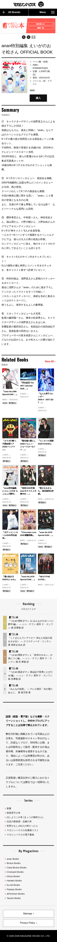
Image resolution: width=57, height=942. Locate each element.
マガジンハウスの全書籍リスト (23, 830)
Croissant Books (15, 872)
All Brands (11, 12)
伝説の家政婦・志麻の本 (19, 821)
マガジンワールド (28, 4)
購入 (38, 98)
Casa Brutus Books (16, 867)
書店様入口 (45, 24)
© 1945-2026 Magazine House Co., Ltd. (28, 936)
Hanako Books (14, 880)
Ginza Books (13, 876)
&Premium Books (15, 893)
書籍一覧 (45, 28)
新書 (9, 808)
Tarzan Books (14, 898)
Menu (47, 12)
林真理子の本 (13, 812)
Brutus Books (13, 863)
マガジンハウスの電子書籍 (20, 834)
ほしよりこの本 (25, 817)
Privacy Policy (27, 923)
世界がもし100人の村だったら (22, 826)
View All (50, 361)
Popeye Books (14, 889)
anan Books (13, 859)
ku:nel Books (13, 885)
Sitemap (27, 913)
